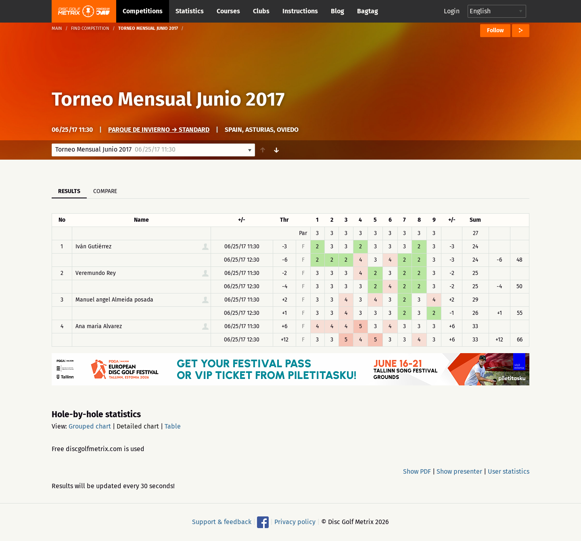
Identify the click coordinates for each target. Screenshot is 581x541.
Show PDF (417, 471)
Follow (495, 30)
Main (57, 28)
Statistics (190, 11)
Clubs (261, 11)
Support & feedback (221, 522)
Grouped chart (90, 426)
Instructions (300, 11)
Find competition (90, 28)
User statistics (508, 471)
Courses (228, 11)
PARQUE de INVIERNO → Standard (158, 129)
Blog (337, 11)
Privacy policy (295, 522)
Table (173, 426)
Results (69, 191)
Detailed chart (138, 426)
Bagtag (367, 11)
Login (452, 11)
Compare (105, 191)
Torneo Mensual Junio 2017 (168, 99)
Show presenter (459, 471)
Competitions (143, 11)
